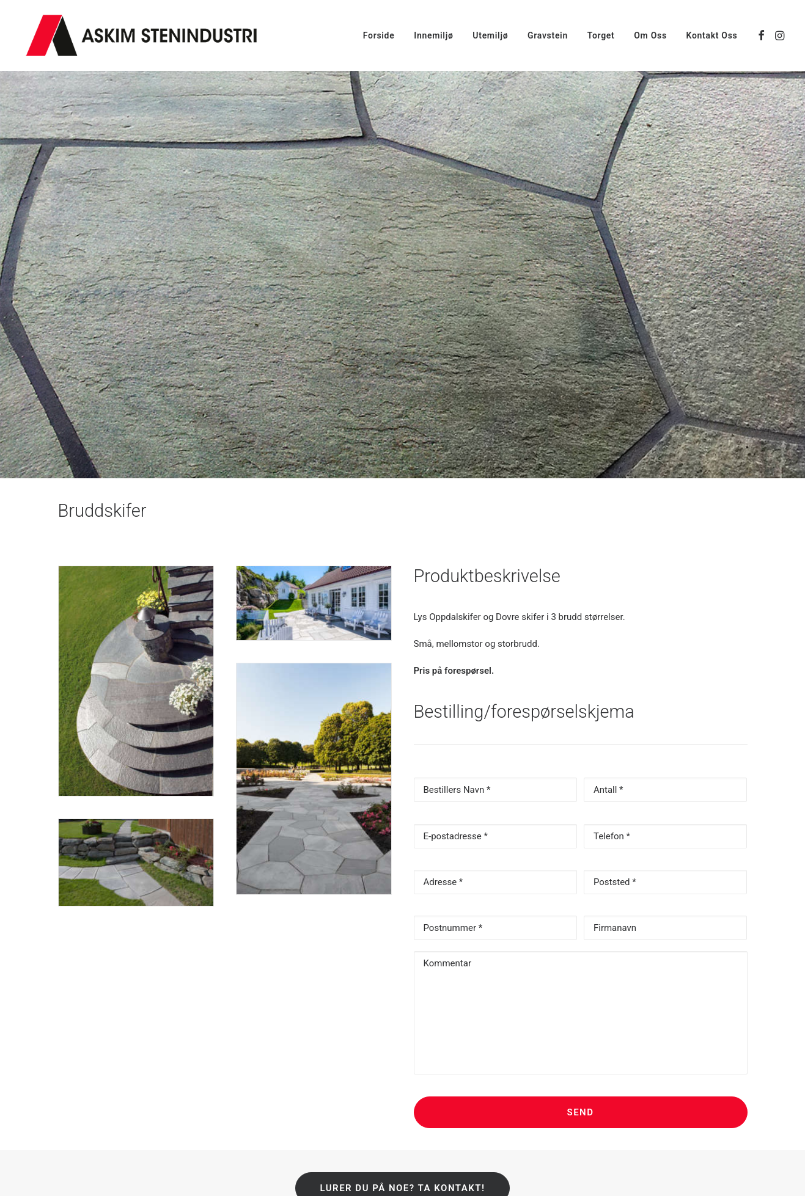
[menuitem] (379, 35)
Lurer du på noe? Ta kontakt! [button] (402, 1123)
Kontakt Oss (712, 35)
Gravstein (547, 35)
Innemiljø (433, 35)
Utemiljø (490, 35)
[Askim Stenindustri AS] (141, 35)
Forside (379, 35)
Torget (601, 35)
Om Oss (650, 35)
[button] (761, 35)
